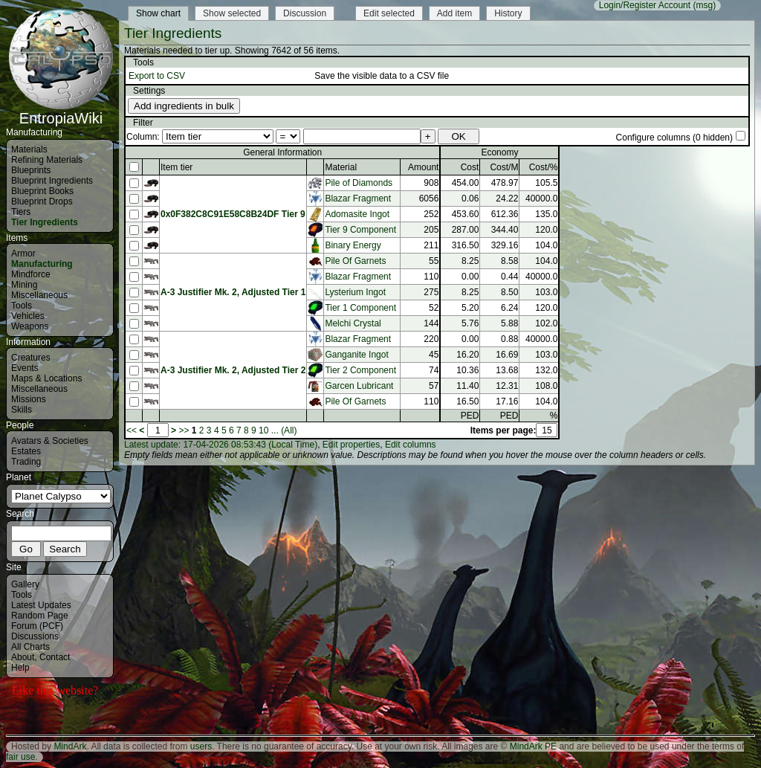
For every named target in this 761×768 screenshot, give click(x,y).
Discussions (35, 636)
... (275, 430)
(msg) (704, 5)
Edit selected (389, 13)
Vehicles (28, 316)
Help (20, 667)
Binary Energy (352, 245)
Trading (26, 461)
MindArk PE (533, 746)
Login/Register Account (644, 5)
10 (263, 430)
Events (25, 368)
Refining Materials (46, 160)
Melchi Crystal (352, 323)
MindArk (70, 746)
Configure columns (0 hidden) (674, 137)
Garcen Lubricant (359, 386)
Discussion (304, 13)
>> (183, 430)
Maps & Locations (46, 378)
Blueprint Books (42, 191)
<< (131, 430)
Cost (470, 167)
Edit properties (351, 444)
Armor (23, 253)
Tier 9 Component (360, 230)
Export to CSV (157, 76)
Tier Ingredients (44, 222)
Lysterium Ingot (355, 292)
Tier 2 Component (360, 370)
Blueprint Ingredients (52, 180)
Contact (54, 657)
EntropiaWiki (61, 111)
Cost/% (543, 167)
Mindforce (31, 274)
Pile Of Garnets (355, 261)
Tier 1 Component (360, 308)
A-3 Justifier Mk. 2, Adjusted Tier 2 (233, 370)
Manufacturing (42, 264)
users (201, 746)
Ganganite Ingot (356, 354)
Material (341, 167)
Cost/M (504, 167)
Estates (26, 451)
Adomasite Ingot (357, 214)
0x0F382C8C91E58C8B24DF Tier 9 (233, 214)
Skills (21, 409)
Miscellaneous (39, 295)
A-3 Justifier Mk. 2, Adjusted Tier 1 (233, 292)
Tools (21, 305)
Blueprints (31, 170)
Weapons (29, 326)
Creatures (31, 357)
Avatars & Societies (49, 441)
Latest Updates (41, 605)
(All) (289, 430)
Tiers (20, 212)
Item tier (176, 167)
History (508, 13)
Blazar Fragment (358, 198)
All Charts (30, 647)
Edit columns (410, 444)
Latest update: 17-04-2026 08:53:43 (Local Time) (220, 444)
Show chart (158, 13)
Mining (24, 285)
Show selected (232, 13)
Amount (423, 167)
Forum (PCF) (37, 626)
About (22, 657)
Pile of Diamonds (358, 183)
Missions (28, 399)
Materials (29, 149)
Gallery (25, 584)
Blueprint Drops (42, 201)
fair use (20, 757)
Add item (454, 13)
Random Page (39, 615)
